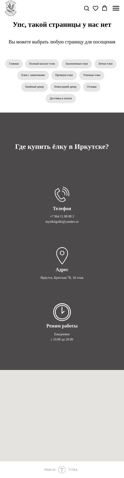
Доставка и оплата (61, 98)
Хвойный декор (34, 86)
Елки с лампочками (33, 75)
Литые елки (105, 63)
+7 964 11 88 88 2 (62, 216)
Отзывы (92, 86)
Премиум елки (64, 75)
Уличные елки (91, 75)
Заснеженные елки (76, 63)
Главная (14, 63)
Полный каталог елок (42, 63)
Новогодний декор (65, 86)
